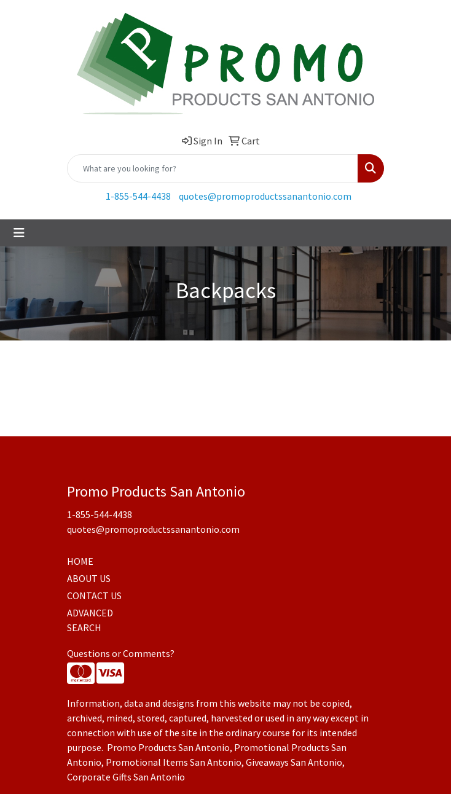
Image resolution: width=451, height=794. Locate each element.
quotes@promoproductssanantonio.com (265, 196)
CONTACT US (94, 595)
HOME (80, 561)
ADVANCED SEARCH (90, 620)
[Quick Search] (212, 168)
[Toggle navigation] (19, 233)
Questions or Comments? (121, 653)
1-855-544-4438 (138, 196)
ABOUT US (89, 578)
